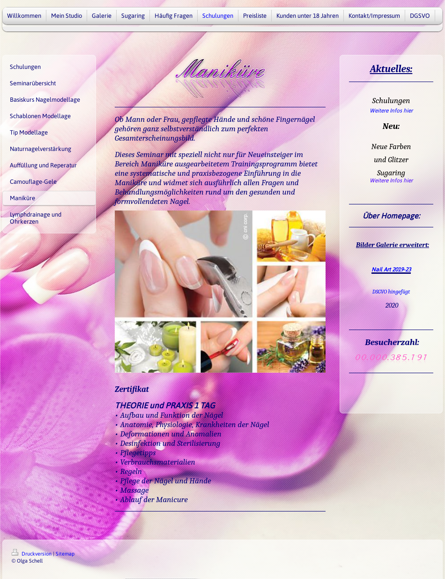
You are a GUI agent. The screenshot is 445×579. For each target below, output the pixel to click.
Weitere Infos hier (391, 110)
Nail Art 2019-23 (391, 269)
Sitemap (65, 553)
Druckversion (32, 553)
